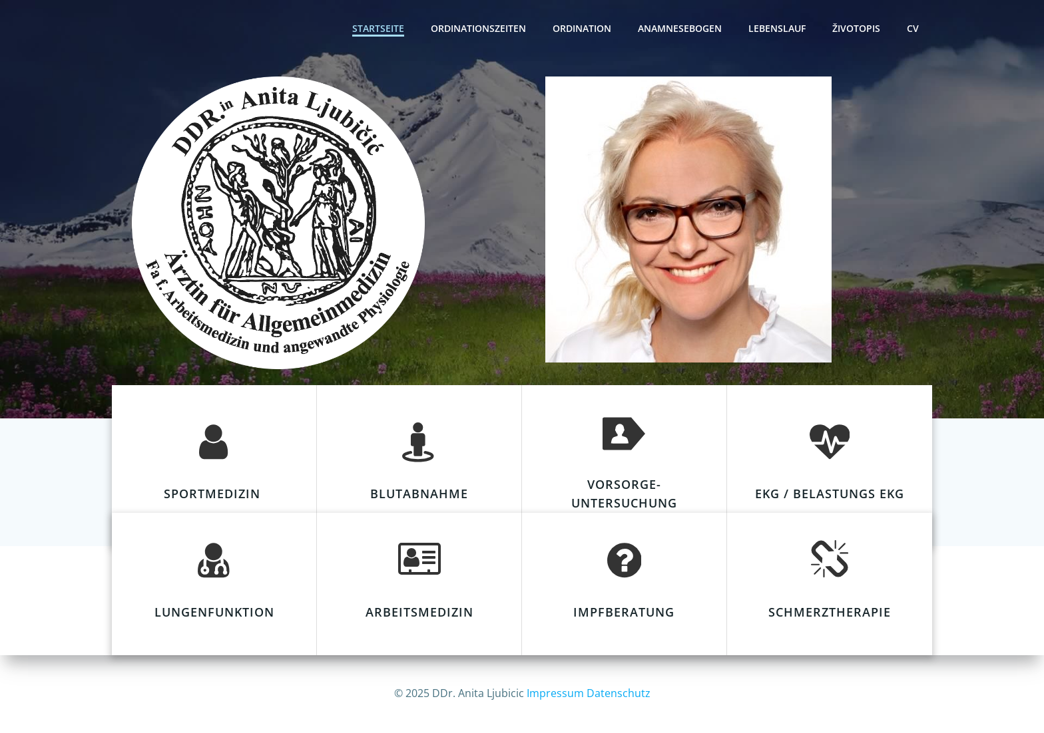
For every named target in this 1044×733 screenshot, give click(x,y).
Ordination (582, 28)
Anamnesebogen (680, 28)
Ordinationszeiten (478, 28)
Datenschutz (619, 693)
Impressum (555, 693)
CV (913, 28)
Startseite (378, 28)
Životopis (856, 28)
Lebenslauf (777, 28)
